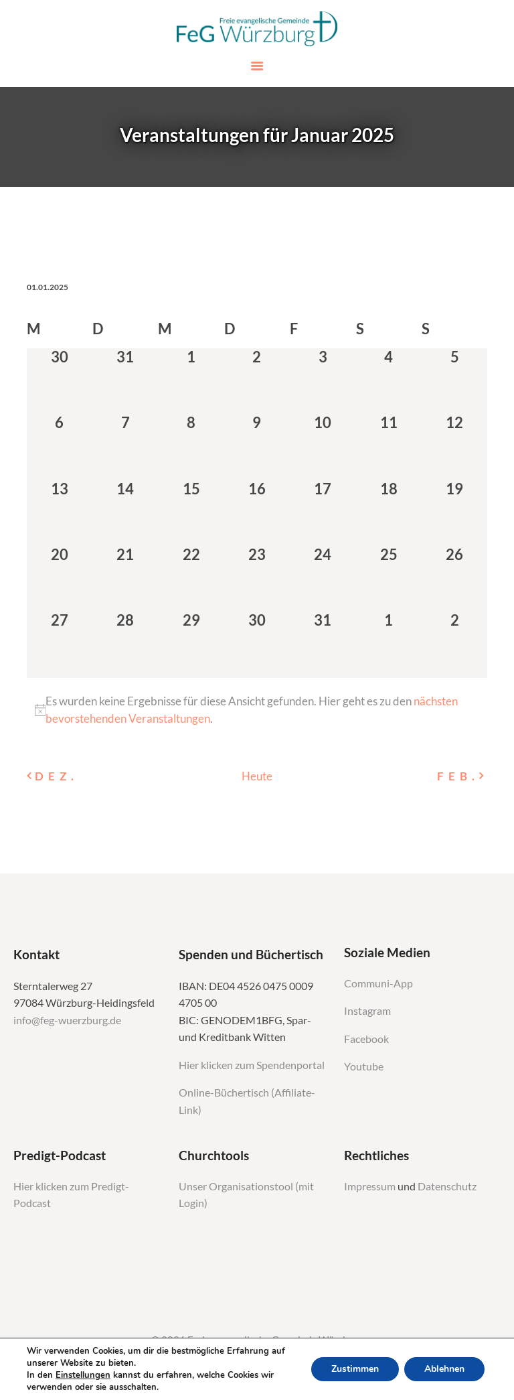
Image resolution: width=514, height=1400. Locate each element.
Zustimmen (355, 1368)
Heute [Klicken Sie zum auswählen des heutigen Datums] (257, 776)
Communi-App (378, 983)
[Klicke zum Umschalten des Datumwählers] (47, 287)
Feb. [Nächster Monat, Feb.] (458, 776)
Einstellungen (83, 1375)
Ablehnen (444, 1368)
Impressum (371, 1186)
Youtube (363, 1066)
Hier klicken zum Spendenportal (252, 1065)
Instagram (368, 1011)
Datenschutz (447, 1186)
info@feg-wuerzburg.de (67, 1020)
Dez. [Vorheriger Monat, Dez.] (56, 776)
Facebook (366, 1039)
